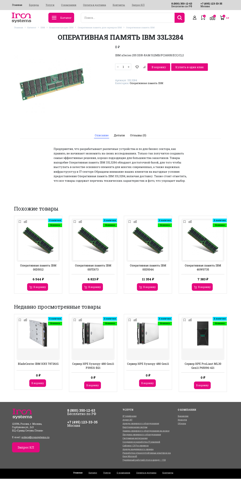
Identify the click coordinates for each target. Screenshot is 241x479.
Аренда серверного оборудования (141, 423)
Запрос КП (138, 5)
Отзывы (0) (139, 136)
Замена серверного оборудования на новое (146, 431)
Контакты (119, 5)
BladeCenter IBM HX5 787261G (38, 364)
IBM (43, 27)
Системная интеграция (135, 438)
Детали (119, 136)
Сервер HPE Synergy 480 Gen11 (148, 364)
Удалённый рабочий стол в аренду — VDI (144, 460)
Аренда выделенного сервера (138, 449)
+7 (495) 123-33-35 (211, 3)
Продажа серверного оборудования (142, 434)
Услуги (50, 5)
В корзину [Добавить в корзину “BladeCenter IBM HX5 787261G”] (37, 383)
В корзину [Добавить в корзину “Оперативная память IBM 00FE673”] (94, 287)
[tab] (101, 135)
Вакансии (183, 416)
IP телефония (129, 416)
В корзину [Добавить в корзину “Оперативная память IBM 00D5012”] (39, 287)
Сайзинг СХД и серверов (136, 445)
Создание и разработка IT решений (141, 442)
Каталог (31, 27)
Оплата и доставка (94, 5)
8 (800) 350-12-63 (181, 3)
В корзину (145, 67)
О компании (68, 5)
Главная (17, 5)
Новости (182, 420)
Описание (101, 136)
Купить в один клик (176, 67)
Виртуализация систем (135, 427)
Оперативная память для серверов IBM (100, 27)
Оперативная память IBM (140, 27)
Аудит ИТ (127, 420)
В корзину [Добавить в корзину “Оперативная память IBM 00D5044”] (149, 287)
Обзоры (182, 423)
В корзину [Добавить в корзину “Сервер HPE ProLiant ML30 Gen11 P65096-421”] (202, 385)
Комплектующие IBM (61, 27)
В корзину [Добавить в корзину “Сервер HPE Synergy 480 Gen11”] (147, 383)
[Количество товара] (123, 67)
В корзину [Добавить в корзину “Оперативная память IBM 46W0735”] (204, 287)
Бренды (34, 5)
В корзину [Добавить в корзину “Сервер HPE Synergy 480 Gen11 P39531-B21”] (92, 385)
